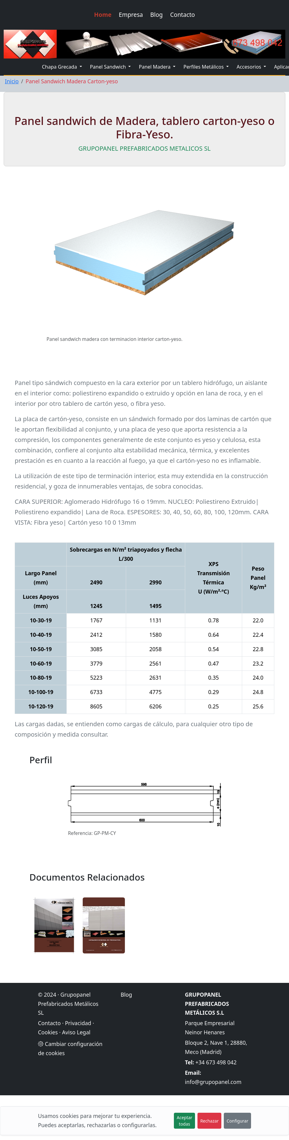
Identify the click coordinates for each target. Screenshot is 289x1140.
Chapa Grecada (60, 66)
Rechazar (209, 1121)
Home (102, 14)
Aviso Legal (76, 1032)
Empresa (131, 14)
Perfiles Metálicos (204, 66)
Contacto (182, 14)
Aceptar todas (184, 1121)
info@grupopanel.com (213, 1081)
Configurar (237, 1121)
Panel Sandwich (108, 66)
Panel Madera (155, 66)
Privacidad (78, 1023)
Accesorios (249, 66)
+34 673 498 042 (216, 1062)
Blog (156, 14)
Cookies (48, 1032)
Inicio (12, 81)
